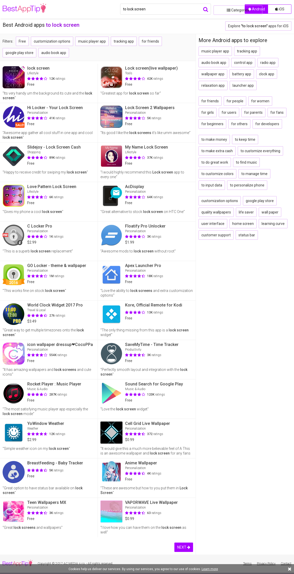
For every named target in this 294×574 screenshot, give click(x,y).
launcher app (243, 85)
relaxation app (213, 85)
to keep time (245, 139)
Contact (286, 563)
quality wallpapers (216, 212)
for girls (207, 112)
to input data (211, 185)
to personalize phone (247, 185)
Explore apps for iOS (258, 26)
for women (260, 101)
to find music (246, 162)
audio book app (53, 53)
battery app (241, 74)
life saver (246, 212)
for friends (150, 41)
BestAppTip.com (29, 9)
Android (256, 9)
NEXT (183, 547)
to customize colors (217, 174)
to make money (214, 139)
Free (22, 41)
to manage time (254, 174)
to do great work (214, 162)
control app (243, 63)
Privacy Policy (266, 563)
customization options (52, 41)
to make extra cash (217, 151)
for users (229, 112)
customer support (216, 235)
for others (239, 124)
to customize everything (260, 151)
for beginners (212, 124)
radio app (268, 63)
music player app (92, 41)
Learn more (210, 569)
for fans (277, 112)
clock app (266, 74)
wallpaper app (212, 74)
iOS (279, 9)
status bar (246, 235)
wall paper (270, 212)
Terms (247, 563)
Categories (228, 9)
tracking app (124, 41)
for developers (267, 124)
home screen (243, 224)
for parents (253, 112)
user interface (212, 224)
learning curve (273, 224)
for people (235, 101)
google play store (19, 53)
